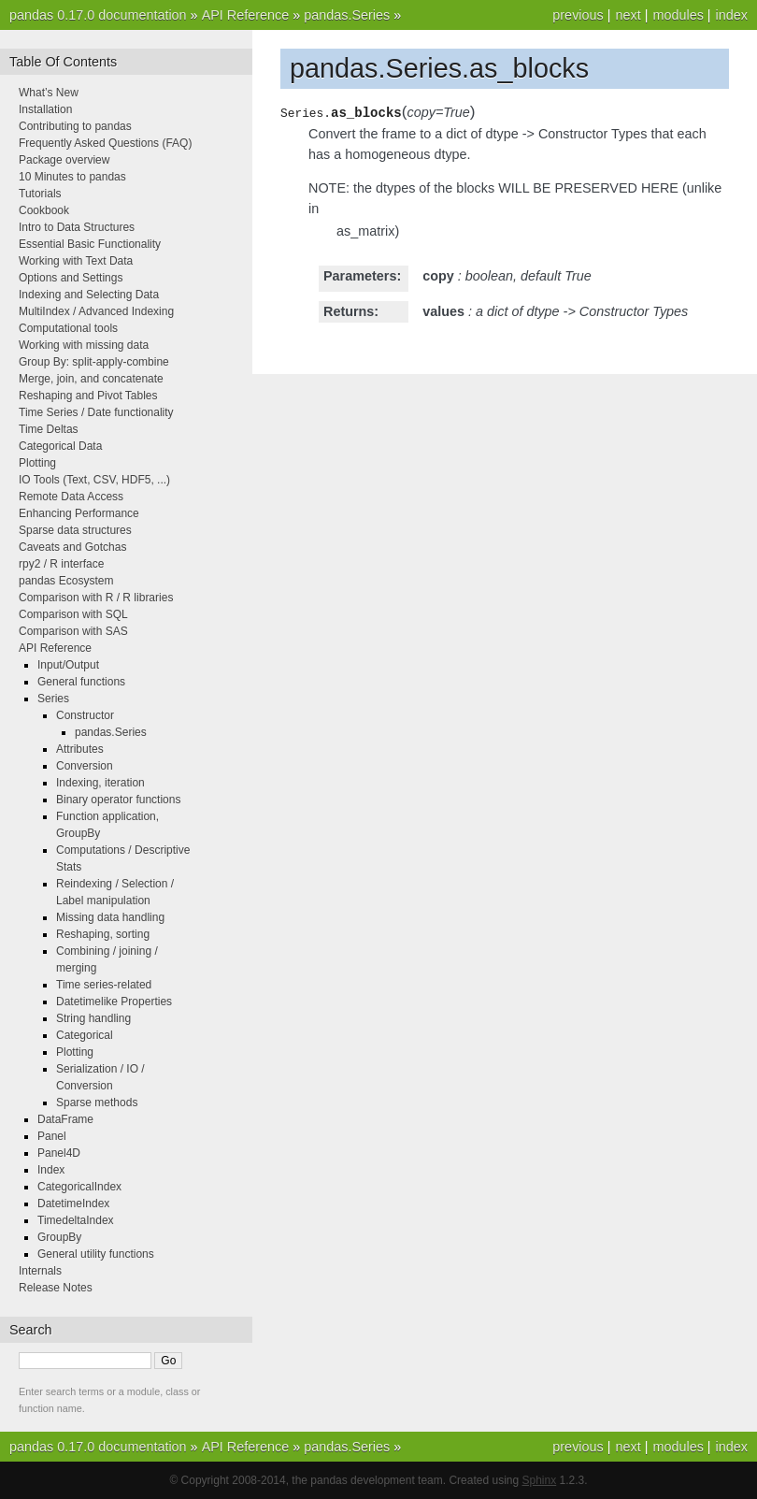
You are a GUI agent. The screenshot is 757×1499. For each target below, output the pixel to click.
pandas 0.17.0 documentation (98, 14)
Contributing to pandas (75, 126)
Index (50, 1169)
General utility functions (95, 1254)
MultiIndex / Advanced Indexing (96, 311)
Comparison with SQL (73, 614)
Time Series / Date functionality (96, 412)
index (732, 14)
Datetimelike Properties (114, 1001)
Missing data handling (110, 917)
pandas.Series (347, 14)
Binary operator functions (118, 799)
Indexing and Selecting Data (89, 294)
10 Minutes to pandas (72, 176)
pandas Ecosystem (66, 580)
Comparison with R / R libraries (96, 597)
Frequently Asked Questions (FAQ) (105, 143)
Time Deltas (49, 429)
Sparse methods (96, 1102)
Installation (45, 109)
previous (577, 14)
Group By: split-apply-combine (94, 361)
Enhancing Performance (79, 513)
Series (53, 698)
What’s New (49, 92)
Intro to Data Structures (77, 227)
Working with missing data (84, 345)
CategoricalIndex (79, 1186)
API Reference (246, 14)
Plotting (37, 462)
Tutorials (40, 193)
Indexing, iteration (100, 782)
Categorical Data (60, 446)
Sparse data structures (75, 530)
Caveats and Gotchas (72, 547)
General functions (81, 681)
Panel (51, 1136)
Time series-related (103, 984)
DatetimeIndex (73, 1203)
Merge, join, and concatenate (91, 378)
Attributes (80, 749)
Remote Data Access (71, 496)
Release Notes (56, 1287)
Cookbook (44, 210)
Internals (40, 1270)
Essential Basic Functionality (90, 244)
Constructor (85, 715)
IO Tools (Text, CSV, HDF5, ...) (94, 479)
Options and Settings (70, 277)
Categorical (84, 1035)
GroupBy (59, 1237)
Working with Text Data (76, 260)
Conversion (84, 765)
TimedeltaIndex (75, 1220)
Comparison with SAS (73, 631)
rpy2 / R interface (61, 563)
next (627, 14)
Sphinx (539, 1480)
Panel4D (58, 1153)
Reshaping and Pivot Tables (88, 395)
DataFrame (65, 1119)
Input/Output (68, 664)
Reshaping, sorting (103, 934)
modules (677, 14)
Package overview (64, 159)
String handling (93, 1018)
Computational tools (68, 328)
